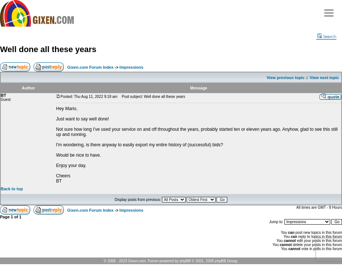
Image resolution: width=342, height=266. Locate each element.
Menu (329, 10)
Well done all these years (48, 49)
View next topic (324, 77)
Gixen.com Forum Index (90, 67)
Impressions (132, 67)
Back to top (12, 189)
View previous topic (285, 77)
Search (326, 36)
